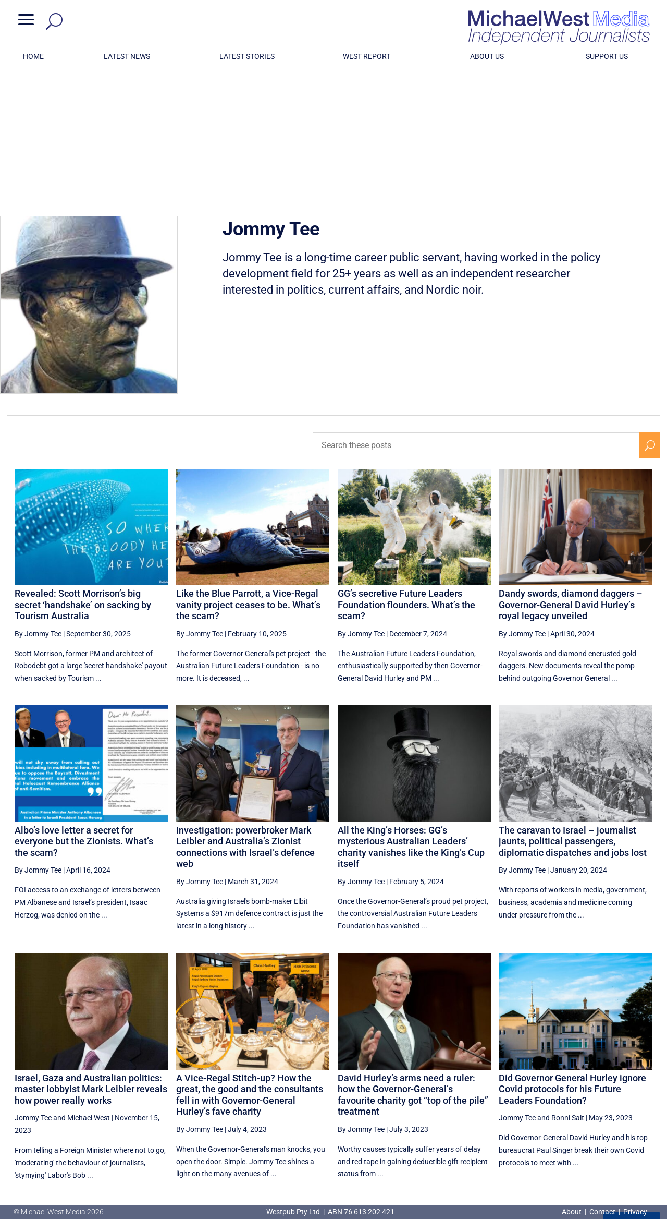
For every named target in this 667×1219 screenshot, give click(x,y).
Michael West (88, 981)
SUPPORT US (607, 56)
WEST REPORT (366, 56)
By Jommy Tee (38, 497)
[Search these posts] (476, 308)
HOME (33, 56)
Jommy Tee (33, 981)
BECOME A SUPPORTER (613, 1165)
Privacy (635, 1212)
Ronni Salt (567, 981)
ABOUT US (487, 56)
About (572, 1212)
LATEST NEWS (127, 56)
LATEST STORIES (247, 56)
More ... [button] (632, 1086)
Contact (602, 1212)
